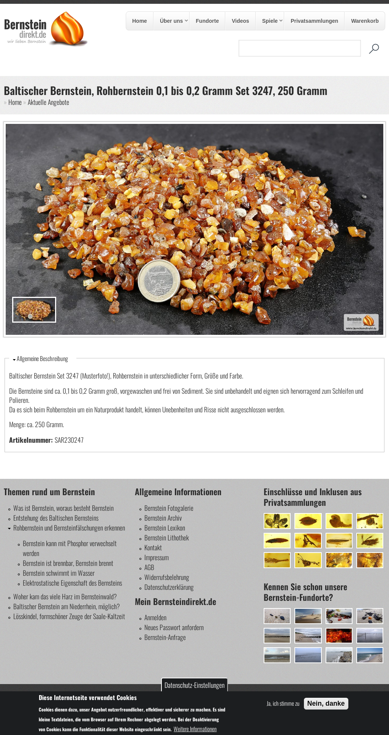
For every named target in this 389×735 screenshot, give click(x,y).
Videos (240, 21)
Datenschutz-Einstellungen (194, 685)
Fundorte (207, 21)
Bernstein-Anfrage (165, 637)
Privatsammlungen (314, 21)
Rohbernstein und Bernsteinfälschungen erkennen (69, 527)
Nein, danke (326, 703)
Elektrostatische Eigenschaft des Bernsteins (72, 583)
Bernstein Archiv (163, 518)
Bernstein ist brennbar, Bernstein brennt (68, 563)
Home (139, 21)
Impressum (156, 557)
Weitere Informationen (195, 728)
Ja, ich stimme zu (283, 703)
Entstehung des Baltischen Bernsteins (55, 518)
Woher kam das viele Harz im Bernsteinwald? (65, 596)
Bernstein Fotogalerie (168, 508)
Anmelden (155, 617)
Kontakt (153, 547)
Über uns (171, 21)
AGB (149, 567)
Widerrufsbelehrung (166, 577)
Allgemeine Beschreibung (42, 358)
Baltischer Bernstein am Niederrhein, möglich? (66, 606)
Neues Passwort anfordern (174, 627)
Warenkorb (365, 21)
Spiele (269, 21)
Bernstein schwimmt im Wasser (59, 573)
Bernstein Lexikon (164, 527)
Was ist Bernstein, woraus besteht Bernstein (63, 508)
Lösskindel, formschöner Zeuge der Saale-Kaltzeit (69, 616)
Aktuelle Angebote (48, 102)
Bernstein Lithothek (166, 537)
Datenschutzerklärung (169, 587)
